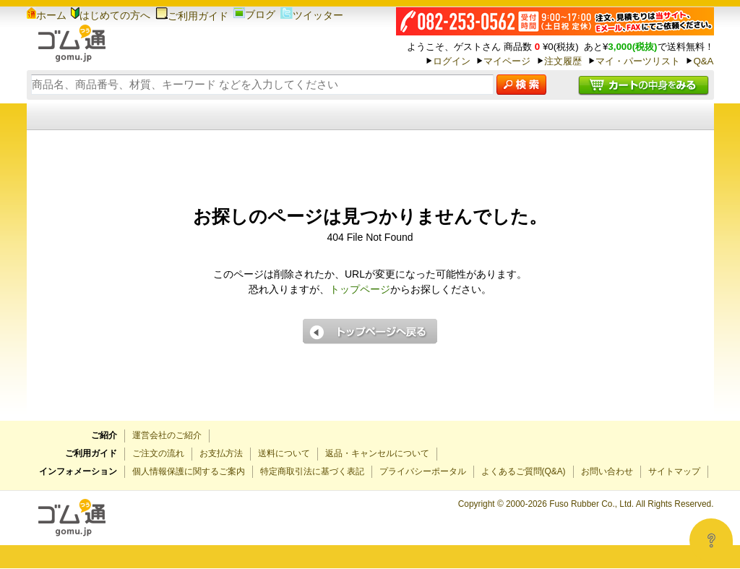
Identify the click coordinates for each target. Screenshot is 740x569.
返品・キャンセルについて (377, 453)
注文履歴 (563, 61)
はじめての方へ (110, 15)
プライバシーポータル (422, 471)
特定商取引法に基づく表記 (312, 471)
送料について (284, 453)
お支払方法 (221, 453)
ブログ (254, 14)
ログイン (451, 61)
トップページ (360, 289)
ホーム (46, 15)
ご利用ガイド (191, 16)
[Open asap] (711, 540)
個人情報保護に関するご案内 (188, 471)
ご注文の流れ (158, 453)
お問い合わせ (607, 471)
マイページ (506, 61)
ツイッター (311, 15)
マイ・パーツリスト (637, 61)
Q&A (703, 61)
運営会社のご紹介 (167, 435)
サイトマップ (674, 471)
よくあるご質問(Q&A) (523, 471)
